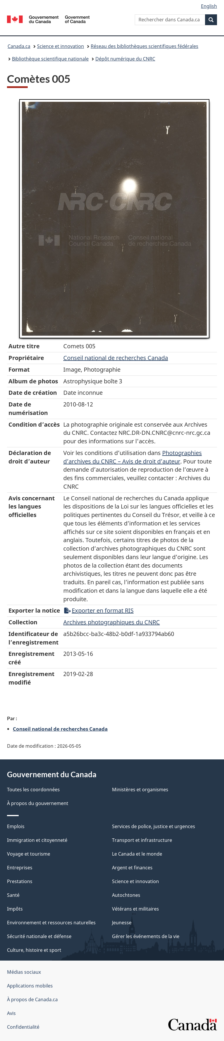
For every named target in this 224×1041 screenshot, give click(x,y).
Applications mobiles (30, 986)
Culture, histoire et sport (34, 950)
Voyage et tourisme (28, 854)
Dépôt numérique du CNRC (125, 59)
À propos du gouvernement (37, 803)
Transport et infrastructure (142, 840)
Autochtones (126, 895)
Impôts (15, 909)
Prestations (19, 881)
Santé (13, 895)
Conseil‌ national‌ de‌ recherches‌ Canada (115, 358)
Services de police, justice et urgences (153, 826)
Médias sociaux (24, 972)
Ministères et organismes (140, 789)
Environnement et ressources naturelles (51, 922)
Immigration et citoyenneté (37, 840)
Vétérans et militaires (135, 909)
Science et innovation (60, 46)
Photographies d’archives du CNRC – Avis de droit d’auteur (132, 457)
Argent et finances (132, 867)
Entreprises (19, 867)
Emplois (15, 826)
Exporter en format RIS (99, 610)
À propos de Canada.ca (32, 999)
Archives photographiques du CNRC (111, 622)
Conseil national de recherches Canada (60, 728)
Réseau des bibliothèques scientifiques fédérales (144, 46)
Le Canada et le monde (137, 854)
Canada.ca (19, 46)
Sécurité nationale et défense (39, 936)
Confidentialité (23, 1027)
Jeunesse (122, 922)
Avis (11, 1013)
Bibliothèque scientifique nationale (50, 59)
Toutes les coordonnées (33, 789)
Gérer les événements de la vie (145, 936)
